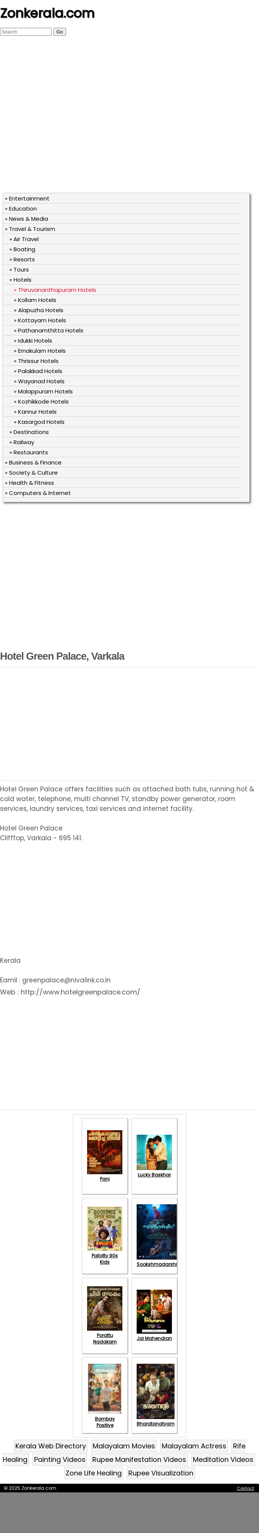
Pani (104, 1175)
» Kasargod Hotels (39, 422)
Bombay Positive (104, 1418)
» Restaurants (28, 452)
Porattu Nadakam (104, 1335)
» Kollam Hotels (35, 300)
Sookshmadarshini (159, 1261)
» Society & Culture (31, 473)
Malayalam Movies (124, 1446)
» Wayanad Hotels (39, 381)
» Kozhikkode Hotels (41, 401)
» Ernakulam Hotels (40, 351)
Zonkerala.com (47, 13)
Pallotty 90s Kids (104, 1255)
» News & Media (26, 219)
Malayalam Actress (194, 1446)
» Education (21, 208)
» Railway (21, 442)
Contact (245, 1488)
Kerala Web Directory (50, 1446)
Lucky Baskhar (154, 1171)
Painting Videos (60, 1459)
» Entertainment (27, 198)
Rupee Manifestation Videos (139, 1459)
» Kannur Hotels (35, 412)
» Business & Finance (33, 462)
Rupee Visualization (160, 1473)
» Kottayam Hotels (40, 320)
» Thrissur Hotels (36, 361)
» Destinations (29, 432)
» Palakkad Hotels (38, 371)
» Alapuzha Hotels (38, 310)
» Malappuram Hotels (43, 391)
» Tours (19, 269)
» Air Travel (24, 239)
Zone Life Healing (94, 1473)
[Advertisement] (70, 117)
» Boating (22, 249)
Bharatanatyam (156, 1420)
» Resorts (22, 259)
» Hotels (20, 280)
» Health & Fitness (29, 483)
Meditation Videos (223, 1459)
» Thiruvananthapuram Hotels (55, 290)
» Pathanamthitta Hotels (48, 330)
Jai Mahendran (154, 1335)
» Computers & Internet (38, 493)
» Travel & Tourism (30, 229)
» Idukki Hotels (33, 341)
